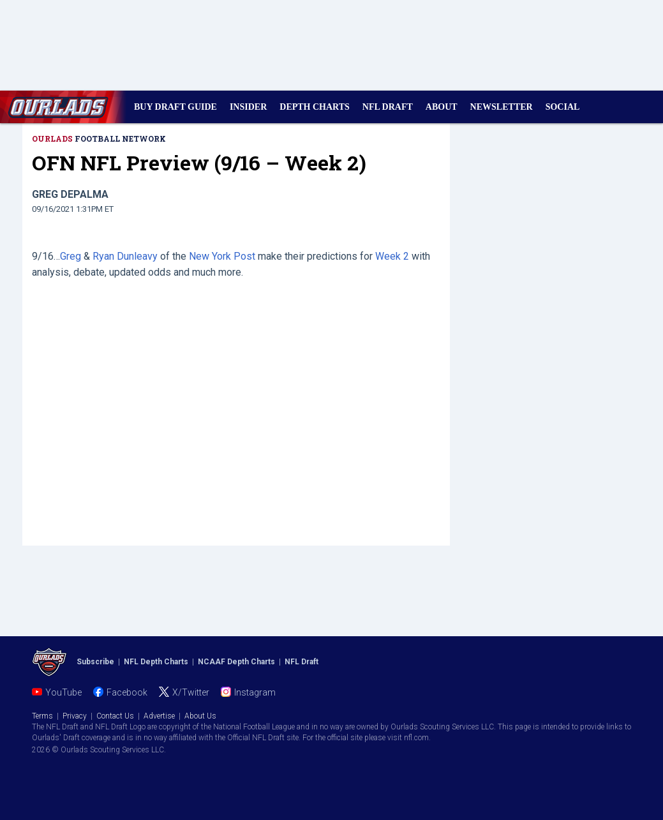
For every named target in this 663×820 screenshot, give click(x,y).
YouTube (63, 692)
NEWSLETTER (501, 107)
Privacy (75, 716)
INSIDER (248, 107)
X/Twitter (190, 692)
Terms (42, 716)
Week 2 (392, 256)
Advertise (159, 716)
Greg (70, 256)
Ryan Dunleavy (125, 256)
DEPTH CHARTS (314, 107)
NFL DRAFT (387, 107)
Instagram (255, 692)
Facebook (127, 692)
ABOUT (442, 107)
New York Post (222, 256)
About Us (200, 716)
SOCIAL (563, 107)
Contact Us (115, 716)
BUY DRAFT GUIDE (175, 107)
